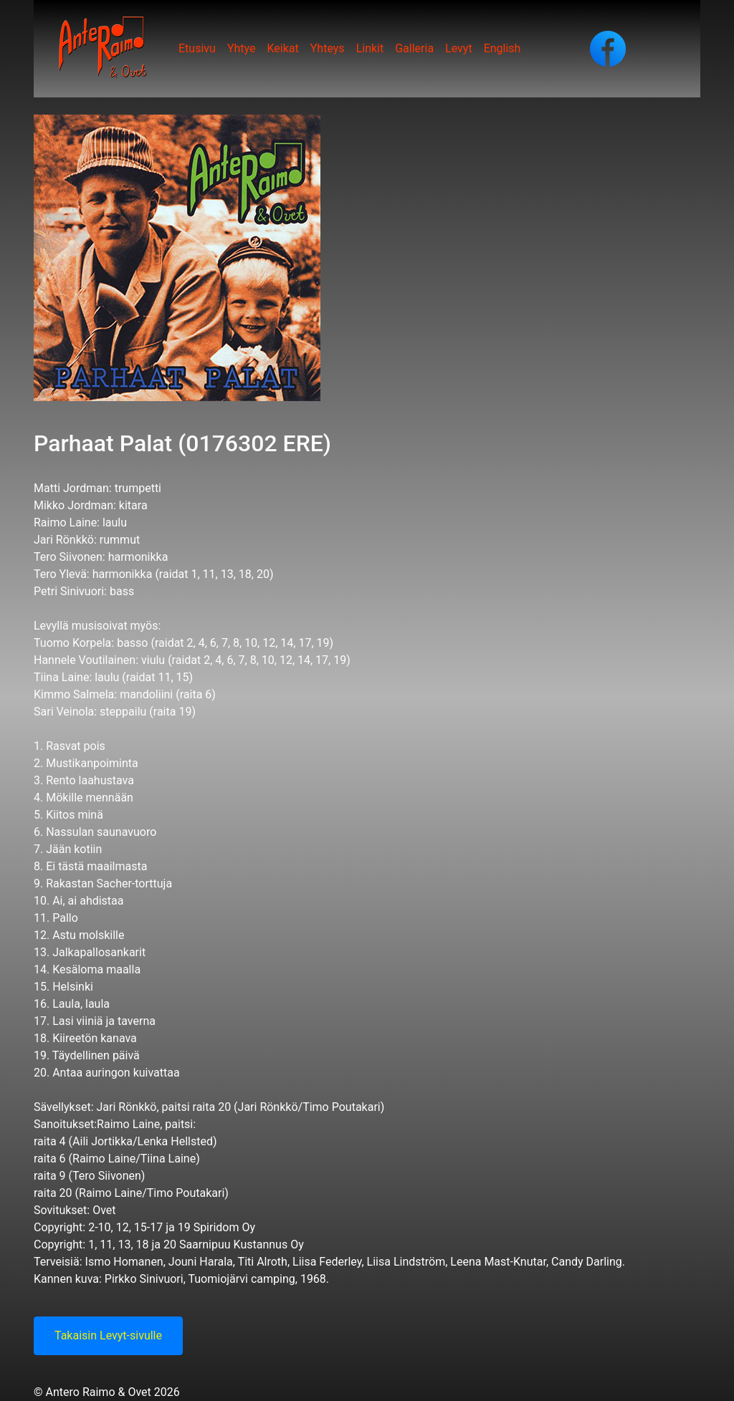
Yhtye (241, 48)
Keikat (282, 48)
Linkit (370, 48)
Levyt (458, 48)
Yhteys (327, 48)
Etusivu (197, 48)
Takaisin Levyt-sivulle (108, 1335)
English (502, 48)
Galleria (414, 48)
